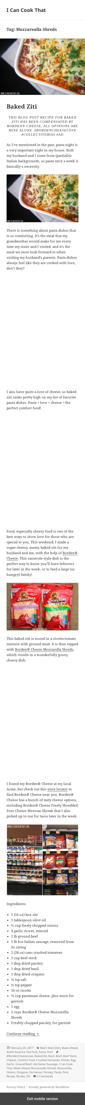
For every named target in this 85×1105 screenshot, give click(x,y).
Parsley (48, 1072)
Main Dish (54, 1048)
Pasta (42, 1052)
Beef (43, 1048)
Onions (11, 1072)
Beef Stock (69, 1056)
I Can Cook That (26, 10)
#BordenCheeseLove (20, 1056)
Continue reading (23, 1033)
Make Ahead (70, 1048)
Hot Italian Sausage (45, 1064)
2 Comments (45, 1076)
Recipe (11, 1076)
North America (16, 1052)
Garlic (10, 1064)
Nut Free (32, 1052)
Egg (73, 1060)
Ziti (28, 1076)
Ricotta (20, 1076)
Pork (50, 1052)
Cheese (11, 1060)
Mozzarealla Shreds (43, 1068)
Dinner (65, 1060)
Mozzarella (64, 1068)
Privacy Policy (16, 1087)
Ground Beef (23, 1064)
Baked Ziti (22, 106)
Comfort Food (26, 1060)
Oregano (22, 1072)
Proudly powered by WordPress (49, 1087)
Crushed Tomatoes (48, 1060)
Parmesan (35, 1072)
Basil (51, 1056)
